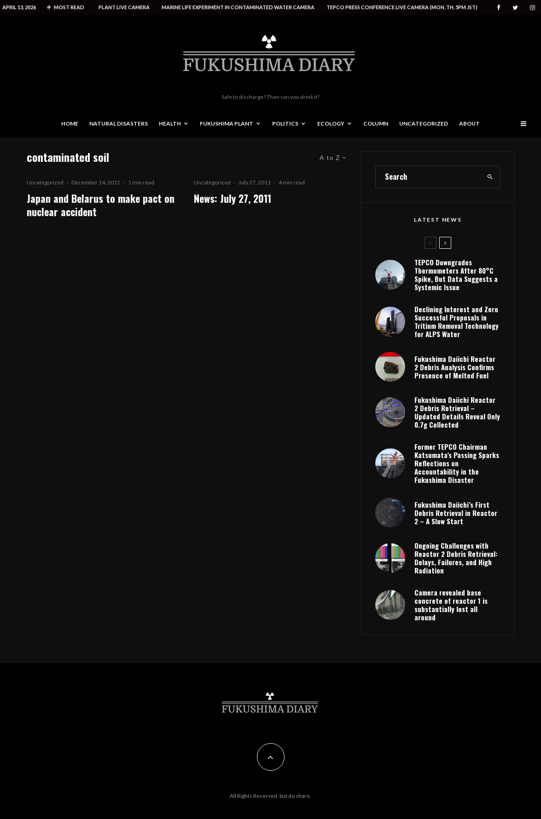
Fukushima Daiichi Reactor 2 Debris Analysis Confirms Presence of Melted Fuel (454, 367)
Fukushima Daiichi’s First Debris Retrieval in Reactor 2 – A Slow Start (455, 512)
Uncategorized (423, 123)
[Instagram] (532, 7)
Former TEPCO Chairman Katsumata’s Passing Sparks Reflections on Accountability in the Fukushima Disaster (456, 463)
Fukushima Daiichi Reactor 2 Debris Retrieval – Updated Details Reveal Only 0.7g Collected (457, 412)
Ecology (330, 123)
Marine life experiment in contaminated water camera (238, 7)
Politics (285, 123)
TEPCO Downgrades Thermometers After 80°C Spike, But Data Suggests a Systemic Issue (456, 274)
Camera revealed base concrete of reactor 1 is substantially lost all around (451, 604)
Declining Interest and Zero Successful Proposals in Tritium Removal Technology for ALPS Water (456, 321)
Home (69, 123)
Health (170, 123)
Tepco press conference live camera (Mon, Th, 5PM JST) (401, 7)
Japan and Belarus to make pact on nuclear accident (101, 205)
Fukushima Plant (226, 123)
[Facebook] (498, 7)
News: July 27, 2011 (232, 198)
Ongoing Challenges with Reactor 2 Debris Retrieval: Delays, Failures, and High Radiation (455, 557)
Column (375, 123)
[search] (490, 177)
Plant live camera (124, 7)
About (469, 123)
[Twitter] (515, 7)
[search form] (428, 177)
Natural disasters (118, 123)
